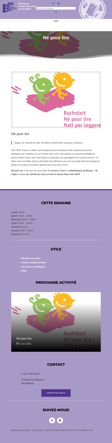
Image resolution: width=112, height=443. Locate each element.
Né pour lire (24, 338)
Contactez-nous (56, 393)
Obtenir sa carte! (31, 258)
